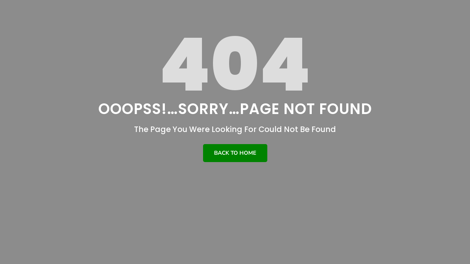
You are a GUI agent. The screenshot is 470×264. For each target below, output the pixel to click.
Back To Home (235, 153)
